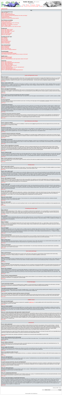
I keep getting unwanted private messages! (8, 53)
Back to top (3, 92)
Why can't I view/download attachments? (8, 68)
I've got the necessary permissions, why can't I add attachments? (12, 67)
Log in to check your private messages (31, 6)
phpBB (29, 393)
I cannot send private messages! (7, 52)
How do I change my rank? (6, 25)
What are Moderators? (5, 46)
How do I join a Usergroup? (6, 48)
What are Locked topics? (5, 43)
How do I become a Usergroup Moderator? (8, 49)
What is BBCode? (4, 37)
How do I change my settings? (6, 21)
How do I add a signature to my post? (8, 31)
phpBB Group (31, 302)
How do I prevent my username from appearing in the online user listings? (14, 15)
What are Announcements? (6, 41)
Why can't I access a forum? (6, 33)
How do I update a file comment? (7, 64)
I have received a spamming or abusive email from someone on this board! (14, 54)
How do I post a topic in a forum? (7, 29)
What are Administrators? (5, 45)
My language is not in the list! (6, 23)
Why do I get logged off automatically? (8, 14)
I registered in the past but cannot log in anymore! (10, 18)
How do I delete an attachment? (7, 63)
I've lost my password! (5, 16)
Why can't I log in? (4, 12)
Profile (21, 6)
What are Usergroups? (5, 47)
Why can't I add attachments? (6, 66)
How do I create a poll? (5, 32)
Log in (40, 6)
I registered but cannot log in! (6, 17)
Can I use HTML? (4, 38)
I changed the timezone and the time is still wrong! (10, 22)
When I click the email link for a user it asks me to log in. (11, 26)
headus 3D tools (4, 8)
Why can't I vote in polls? (5, 34)
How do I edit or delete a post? (6, 30)
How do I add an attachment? (6, 61)
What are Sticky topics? (5, 42)
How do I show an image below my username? (9, 24)
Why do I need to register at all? (7, 13)
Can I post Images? (4, 40)
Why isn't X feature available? (6, 57)
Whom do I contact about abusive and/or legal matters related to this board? (14, 58)
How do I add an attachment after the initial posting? (10, 62)
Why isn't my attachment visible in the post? (9, 65)
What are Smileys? (4, 39)
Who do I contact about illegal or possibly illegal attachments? (12, 69)
